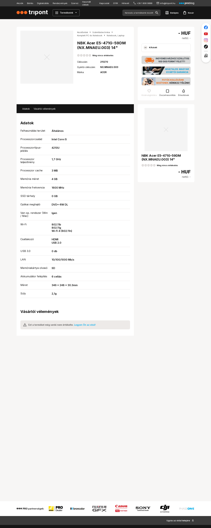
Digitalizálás (43, 3)
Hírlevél (125, 3)
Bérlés (30, 3)
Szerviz (74, 3)
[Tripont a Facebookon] (206, 27)
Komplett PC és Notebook (89, 35)
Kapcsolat (104, 3)
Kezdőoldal (82, 32)
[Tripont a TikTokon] (206, 47)
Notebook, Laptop (115, 35)
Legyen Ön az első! (85, 324)
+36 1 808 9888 (144, 3)
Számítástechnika (101, 32)
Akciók (20, 3)
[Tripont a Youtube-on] (206, 34)
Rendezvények (60, 3)
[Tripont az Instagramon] (206, 40)
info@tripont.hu (167, 3)
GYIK (115, 3)
